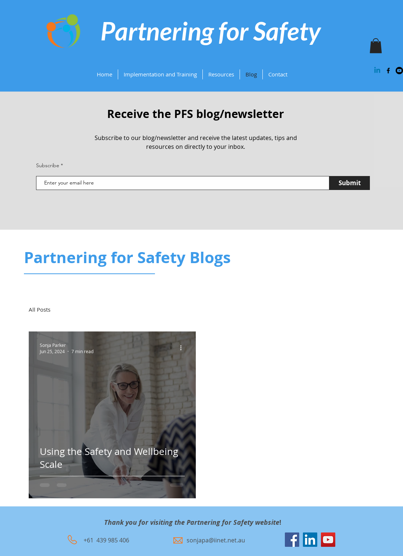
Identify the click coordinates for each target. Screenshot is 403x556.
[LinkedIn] (310, 539)
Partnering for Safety (210, 30)
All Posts (39, 309)
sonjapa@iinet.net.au (216, 540)
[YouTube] (328, 539)
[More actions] (183, 348)
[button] (221, 74)
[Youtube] (399, 70)
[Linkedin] (377, 70)
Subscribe (47, 165)
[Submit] (349, 183)
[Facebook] (292, 539)
